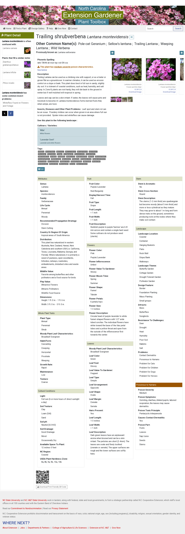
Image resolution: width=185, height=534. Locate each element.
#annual (72, 164)
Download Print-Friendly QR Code (51, 487)
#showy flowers (50, 151)
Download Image (135, 92)
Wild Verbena (60, 48)
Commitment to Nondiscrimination (26, 508)
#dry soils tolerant (53, 161)
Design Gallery (36, 28)
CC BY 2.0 (138, 89)
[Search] (159, 28)
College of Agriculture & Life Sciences (69, 528)
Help (50, 28)
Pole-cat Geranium (91, 44)
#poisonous (60, 151)
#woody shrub (71, 156)
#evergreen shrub (86, 159)
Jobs (22, 528)
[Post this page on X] (4, 113)
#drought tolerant (82, 151)
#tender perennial (82, 156)
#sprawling (75, 159)
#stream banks (90, 154)
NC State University (11, 500)
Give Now (60, 28)
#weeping (41, 151)
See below (42, 70)
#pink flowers (93, 151)
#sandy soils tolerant (99, 159)
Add (41, 169)
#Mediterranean (56, 159)
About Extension (10, 528)
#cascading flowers (43, 159)
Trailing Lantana (146, 44)
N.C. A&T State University (35, 500)
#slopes (59, 154)
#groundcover (66, 159)
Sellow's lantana (119, 44)
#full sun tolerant (71, 151)
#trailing (91, 156)
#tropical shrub (64, 161)
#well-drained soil (43, 156)
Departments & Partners (38, 528)
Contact (72, 28)
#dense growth (64, 164)
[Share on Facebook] (10, 113)
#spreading (61, 156)
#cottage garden (68, 154)
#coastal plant (54, 164)
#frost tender (42, 154)
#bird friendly (42, 161)
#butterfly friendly (76, 161)
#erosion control (79, 154)
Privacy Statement (60, 508)
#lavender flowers (101, 156)
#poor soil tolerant (82, 164)
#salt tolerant (51, 154)
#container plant (43, 164)
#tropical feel (96, 161)
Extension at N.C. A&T (99, 528)
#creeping (53, 156)
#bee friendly (87, 161)
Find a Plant (19, 28)
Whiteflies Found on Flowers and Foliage (16, 104)
